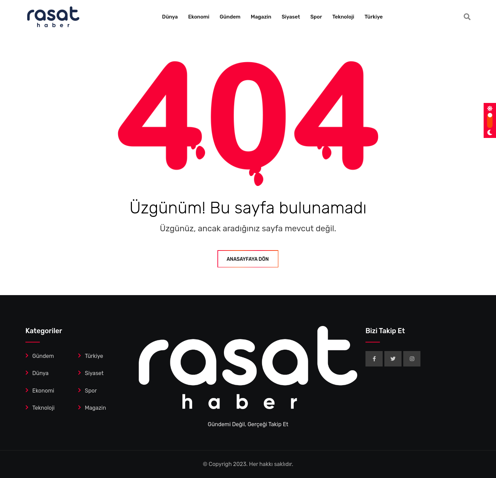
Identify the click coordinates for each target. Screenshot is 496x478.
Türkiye (373, 17)
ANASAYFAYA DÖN (248, 259)
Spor (316, 17)
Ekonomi (199, 17)
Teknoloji (343, 17)
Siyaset (291, 17)
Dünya (170, 17)
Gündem (230, 17)
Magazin (261, 17)
